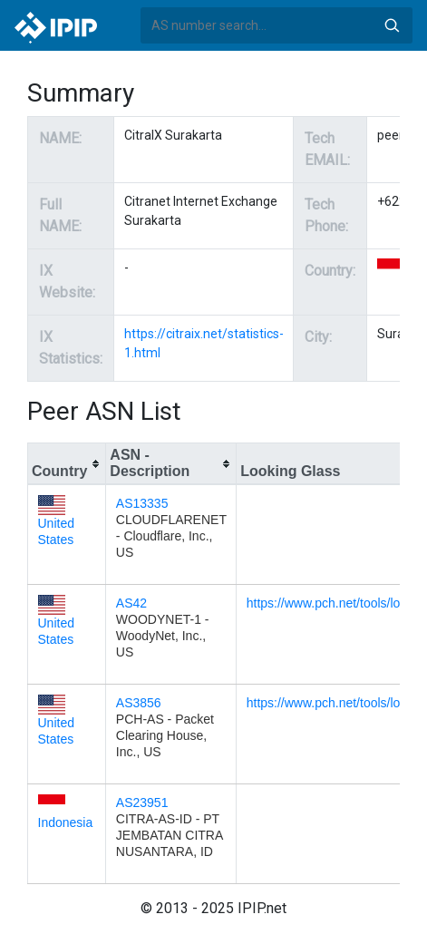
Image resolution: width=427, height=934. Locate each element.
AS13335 (142, 503)
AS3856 (138, 703)
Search (392, 25)
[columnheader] (67, 464)
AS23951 (142, 802)
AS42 (131, 603)
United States (56, 522)
